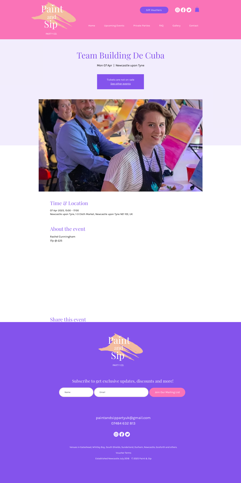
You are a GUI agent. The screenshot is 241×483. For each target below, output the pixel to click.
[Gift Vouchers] (154, 10)
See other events (120, 83)
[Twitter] (188, 10)
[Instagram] (177, 10)
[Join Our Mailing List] (167, 392)
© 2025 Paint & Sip (141, 458)
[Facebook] (183, 10)
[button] (197, 9)
